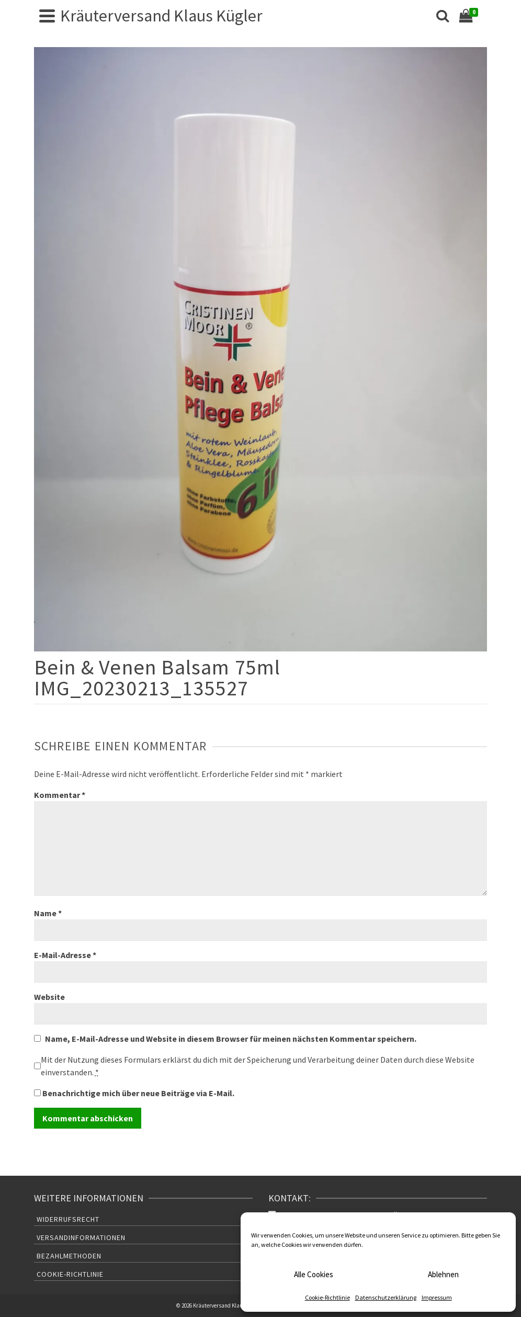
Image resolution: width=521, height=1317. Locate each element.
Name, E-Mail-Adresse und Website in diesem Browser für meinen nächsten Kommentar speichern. (230, 1038)
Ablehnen (443, 1274)
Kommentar (59, 795)
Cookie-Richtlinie (327, 1297)
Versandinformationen (81, 1237)
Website (49, 997)
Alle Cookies (313, 1274)
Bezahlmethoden (69, 1255)
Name (48, 913)
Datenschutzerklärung (385, 1297)
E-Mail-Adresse (65, 955)
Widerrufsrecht (68, 1219)
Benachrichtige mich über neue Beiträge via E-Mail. (138, 1093)
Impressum (437, 1297)
